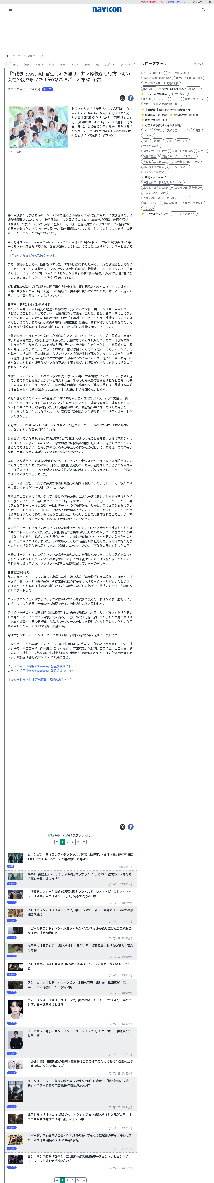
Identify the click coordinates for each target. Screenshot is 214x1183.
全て (15, 64)
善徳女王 (182, 141)
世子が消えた (151, 146)
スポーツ (126, 64)
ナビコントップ (13, 56)
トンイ (147, 130)
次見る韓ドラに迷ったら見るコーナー (165, 198)
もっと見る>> (183, 213)
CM (97, 64)
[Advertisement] (107, 34)
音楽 (87, 64)
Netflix (149, 88)
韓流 (26, 64)
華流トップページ (155, 177)
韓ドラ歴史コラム (195, 99)
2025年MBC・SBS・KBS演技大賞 (161, 83)
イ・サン (148, 135)
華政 (159, 130)
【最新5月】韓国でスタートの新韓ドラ (167, 109)
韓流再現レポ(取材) (156, 115)
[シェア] (131, 98)
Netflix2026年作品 (173, 89)
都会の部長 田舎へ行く (185, 161)
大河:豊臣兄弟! (177, 73)
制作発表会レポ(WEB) (186, 115)
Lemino (161, 99)
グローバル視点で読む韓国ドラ (161, 104)
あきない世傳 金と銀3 (189, 78)
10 (94, 841)
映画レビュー (151, 203)
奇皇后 (158, 141)
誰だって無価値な (153, 167)
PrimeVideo (178, 94)
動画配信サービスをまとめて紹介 (183, 203)
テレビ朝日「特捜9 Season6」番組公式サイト (41, 666)
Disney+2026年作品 (156, 94)
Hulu (176, 99)
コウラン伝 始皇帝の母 (188, 187)
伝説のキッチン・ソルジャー (178, 156)
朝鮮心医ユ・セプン (178, 130)
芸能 (62, 64)
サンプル (148, 208)
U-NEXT (147, 99)
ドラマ (39, 64)
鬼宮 (146, 141)
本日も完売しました (155, 161)
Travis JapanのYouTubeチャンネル (34, 255)
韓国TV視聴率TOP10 (156, 120)
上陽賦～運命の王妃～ (156, 187)
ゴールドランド (178, 167)
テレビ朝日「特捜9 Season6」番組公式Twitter (42, 670)
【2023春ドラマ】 (19, 679)
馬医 (198, 130)
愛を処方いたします (155, 151)
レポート (110, 64)
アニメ (75, 64)
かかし (202, 151)
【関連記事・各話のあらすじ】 (52, 679)
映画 (51, 64)
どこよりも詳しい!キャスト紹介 (164, 125)
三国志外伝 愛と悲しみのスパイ (162, 182)
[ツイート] (122, 98)
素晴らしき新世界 (182, 151)
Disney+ (193, 88)
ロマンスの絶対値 (153, 172)
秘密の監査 (149, 156)
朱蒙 (169, 141)
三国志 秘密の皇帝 (154, 193)
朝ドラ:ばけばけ (153, 73)
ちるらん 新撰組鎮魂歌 (157, 78)
